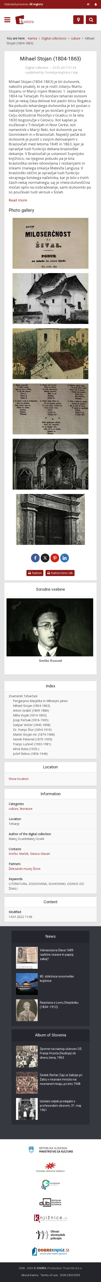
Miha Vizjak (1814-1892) (30, 715)
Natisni (35, 573)
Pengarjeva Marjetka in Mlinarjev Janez (40, 701)
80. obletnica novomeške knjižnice (57, 979)
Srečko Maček (18, 854)
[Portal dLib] (50, 1202)
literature (26, 809)
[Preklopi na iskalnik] (91, 19)
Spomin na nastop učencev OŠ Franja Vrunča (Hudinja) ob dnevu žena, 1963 (60, 1053)
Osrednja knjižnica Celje (61, 72)
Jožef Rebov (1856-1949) (30, 754)
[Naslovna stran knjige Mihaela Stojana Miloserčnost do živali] (50, 243)
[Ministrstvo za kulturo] (50, 1150)
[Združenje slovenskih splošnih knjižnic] (50, 1218)
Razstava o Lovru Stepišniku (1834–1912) (59, 1005)
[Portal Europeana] (51, 1184)
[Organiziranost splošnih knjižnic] (50, 1167)
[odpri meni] (7, 19)
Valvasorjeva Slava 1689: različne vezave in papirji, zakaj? (57, 954)
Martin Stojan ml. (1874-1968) (34, 734)
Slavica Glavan (40, 854)
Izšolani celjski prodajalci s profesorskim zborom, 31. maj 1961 (60, 1106)
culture (13, 809)
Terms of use (49, 1275)
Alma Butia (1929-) (26, 749)
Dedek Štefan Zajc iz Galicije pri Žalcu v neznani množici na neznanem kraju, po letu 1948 (61, 1079)
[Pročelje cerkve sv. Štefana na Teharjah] (50, 519)
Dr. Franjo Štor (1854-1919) (32, 730)
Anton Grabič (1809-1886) (31, 710)
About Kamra (29, 1275)
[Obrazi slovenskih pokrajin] (50, 1235)
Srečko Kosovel (50, 661)
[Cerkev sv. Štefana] (50, 353)
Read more (18, 200)
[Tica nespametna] (50, 409)
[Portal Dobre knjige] (50, 1251)
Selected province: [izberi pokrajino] (23, 4)
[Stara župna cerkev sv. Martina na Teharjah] (50, 298)
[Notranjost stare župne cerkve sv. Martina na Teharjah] (50, 464)
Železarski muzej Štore (25, 869)
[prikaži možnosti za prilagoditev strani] (88, 4)
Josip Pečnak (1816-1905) (31, 720)
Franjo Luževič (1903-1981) (32, 744)
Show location (19, 779)
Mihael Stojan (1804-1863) (31, 706)
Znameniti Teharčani (23, 696)
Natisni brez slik (60, 573)
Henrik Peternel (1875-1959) (32, 739)
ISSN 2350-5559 (70, 1275)
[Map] (78, 19)
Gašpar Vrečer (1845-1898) (31, 725)
